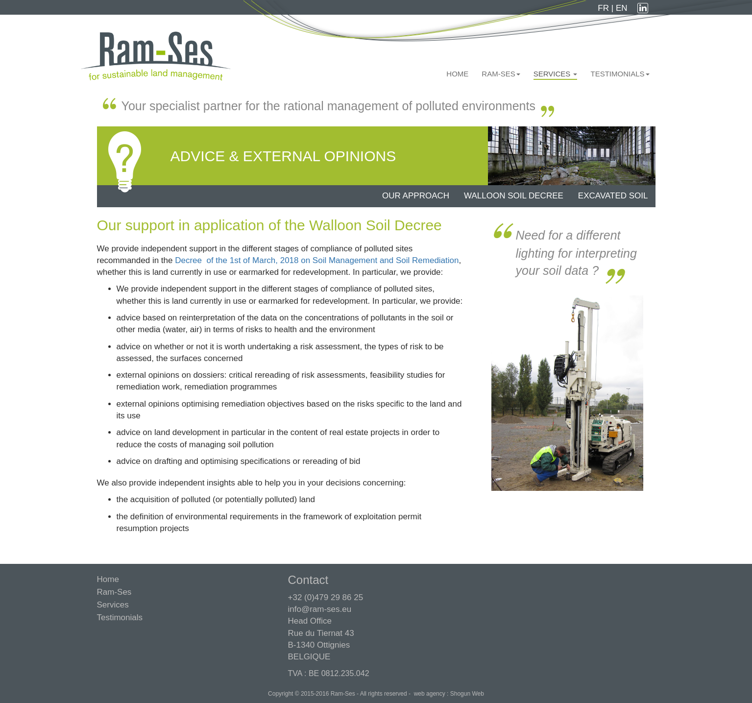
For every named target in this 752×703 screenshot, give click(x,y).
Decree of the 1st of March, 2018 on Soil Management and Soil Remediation (317, 260)
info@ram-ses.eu (320, 609)
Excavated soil (613, 195)
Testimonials (619, 74)
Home (457, 74)
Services (556, 74)
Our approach (415, 195)
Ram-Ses (501, 74)
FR (604, 8)
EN (622, 8)
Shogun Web (467, 693)
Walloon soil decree (513, 195)
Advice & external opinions (283, 156)
